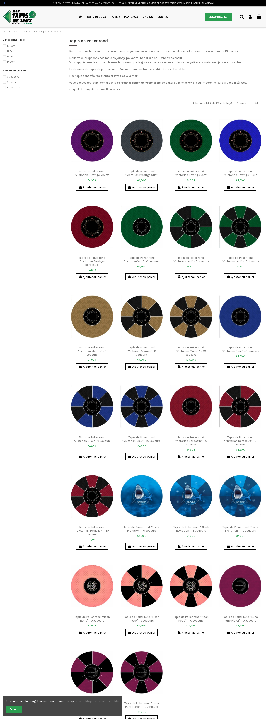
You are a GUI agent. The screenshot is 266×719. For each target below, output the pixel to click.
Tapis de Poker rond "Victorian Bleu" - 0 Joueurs (240, 349)
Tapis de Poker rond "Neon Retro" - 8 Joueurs (141, 618)
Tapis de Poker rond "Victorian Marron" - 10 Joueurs (191, 351)
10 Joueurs (13, 87)
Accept (14, 709)
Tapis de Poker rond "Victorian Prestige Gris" (141, 173)
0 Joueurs (13, 76)
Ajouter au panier (92, 187)
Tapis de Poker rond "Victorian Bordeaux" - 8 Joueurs (240, 441)
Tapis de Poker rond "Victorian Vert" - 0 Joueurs (142, 259)
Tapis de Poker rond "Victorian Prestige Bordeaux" (92, 261)
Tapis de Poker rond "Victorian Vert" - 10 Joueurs (240, 259)
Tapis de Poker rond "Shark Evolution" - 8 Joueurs (191, 528)
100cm (11, 45)
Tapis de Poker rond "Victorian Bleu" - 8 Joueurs (92, 439)
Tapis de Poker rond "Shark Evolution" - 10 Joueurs (240, 528)
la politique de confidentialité (99, 701)
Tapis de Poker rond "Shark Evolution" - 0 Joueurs (141, 528)
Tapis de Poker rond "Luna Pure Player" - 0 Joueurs (240, 618)
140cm (11, 61)
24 (258, 103)
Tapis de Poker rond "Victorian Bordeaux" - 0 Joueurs (191, 441)
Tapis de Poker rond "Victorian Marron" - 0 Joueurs (92, 351)
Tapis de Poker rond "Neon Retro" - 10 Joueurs (191, 618)
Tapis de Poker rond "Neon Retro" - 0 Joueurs (92, 618)
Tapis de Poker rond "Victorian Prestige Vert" (191, 173)
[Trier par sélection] (243, 103)
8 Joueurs (13, 82)
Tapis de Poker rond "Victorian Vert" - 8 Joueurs (191, 259)
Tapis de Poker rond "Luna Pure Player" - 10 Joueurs (141, 704)
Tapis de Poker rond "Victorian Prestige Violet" (92, 173)
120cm (11, 51)
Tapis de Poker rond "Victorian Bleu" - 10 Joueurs (141, 439)
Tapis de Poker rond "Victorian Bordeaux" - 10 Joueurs (92, 530)
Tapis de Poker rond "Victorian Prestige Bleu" (240, 173)
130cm (11, 56)
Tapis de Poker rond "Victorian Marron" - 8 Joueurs (141, 351)
